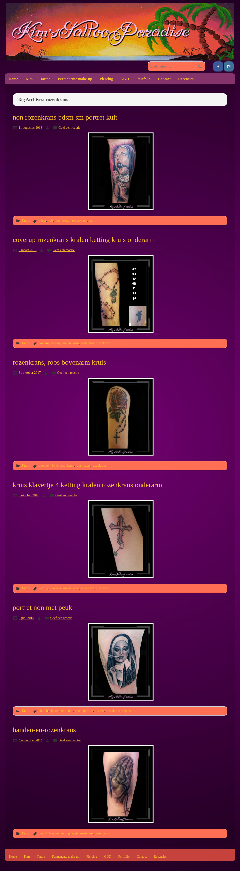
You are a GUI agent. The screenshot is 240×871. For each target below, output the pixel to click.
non (57, 220)
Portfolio (143, 79)
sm (91, 220)
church (43, 711)
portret (65, 220)
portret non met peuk (42, 607)
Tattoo (45, 79)
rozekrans (86, 833)
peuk (78, 711)
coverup (44, 343)
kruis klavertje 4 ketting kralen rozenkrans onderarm (87, 485)
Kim (29, 79)
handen (54, 833)
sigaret (126, 711)
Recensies (186, 79)
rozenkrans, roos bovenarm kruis (59, 362)
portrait (88, 711)
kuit (50, 220)
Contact (164, 79)
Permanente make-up (75, 79)
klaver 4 (55, 588)
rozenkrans (79, 220)
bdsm (42, 220)
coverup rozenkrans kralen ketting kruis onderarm (84, 240)
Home (13, 79)
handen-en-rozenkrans (44, 730)
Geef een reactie (69, 127)
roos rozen (83, 465)
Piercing (106, 79)
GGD (124, 79)
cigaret (54, 711)
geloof (43, 833)
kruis (75, 343)
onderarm (87, 343)
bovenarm (59, 465)
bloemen (44, 465)
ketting (56, 343)
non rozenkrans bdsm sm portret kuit (65, 117)
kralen (66, 343)
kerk (63, 711)
